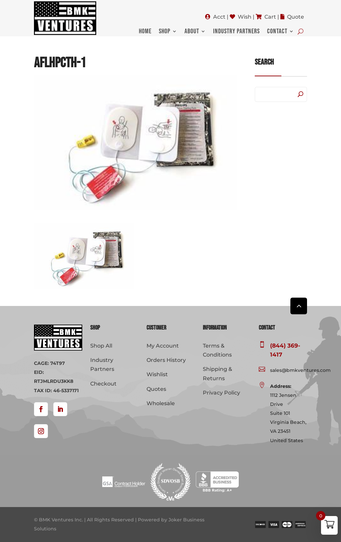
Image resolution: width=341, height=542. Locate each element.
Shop (164, 32)
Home (145, 32)
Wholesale (161, 403)
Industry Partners (236, 32)
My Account (163, 346)
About (191, 32)
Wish (244, 17)
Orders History (166, 360)
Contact (277, 32)
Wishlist (157, 374)
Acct (219, 17)
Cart (270, 17)
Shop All (101, 346)
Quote (295, 17)
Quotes (156, 389)
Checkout (103, 384)
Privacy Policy (221, 393)
